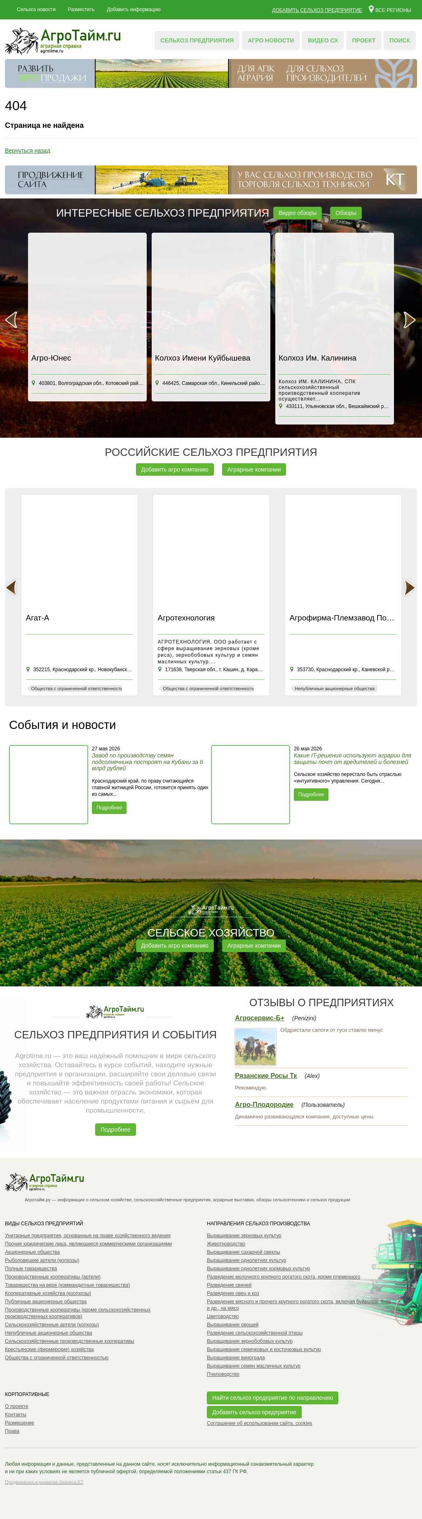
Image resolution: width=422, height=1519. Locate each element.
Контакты (15, 1415)
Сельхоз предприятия (197, 40)
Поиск (399, 40)
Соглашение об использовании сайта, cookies (259, 1423)
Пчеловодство (223, 1374)
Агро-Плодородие (264, 1104)
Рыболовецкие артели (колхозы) (42, 1260)
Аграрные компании (254, 469)
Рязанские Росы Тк (266, 1075)
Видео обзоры (297, 213)
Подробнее (109, 808)
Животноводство (226, 1244)
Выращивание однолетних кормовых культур (258, 1268)
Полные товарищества (31, 1268)
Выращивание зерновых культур (244, 1235)
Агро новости (271, 40)
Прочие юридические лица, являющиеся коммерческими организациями (88, 1244)
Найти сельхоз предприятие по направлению (272, 1397)
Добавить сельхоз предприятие (317, 10)
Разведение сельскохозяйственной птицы (254, 1333)
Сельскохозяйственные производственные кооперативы (69, 1341)
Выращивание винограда (236, 1358)
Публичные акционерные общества (46, 1301)
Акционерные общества (32, 1252)
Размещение (19, 1423)
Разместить (81, 9)
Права (12, 1431)
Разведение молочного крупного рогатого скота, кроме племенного (283, 1277)
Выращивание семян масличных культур (253, 1366)
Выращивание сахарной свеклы (243, 1252)
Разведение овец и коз (233, 1293)
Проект (363, 40)
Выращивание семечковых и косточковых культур (264, 1349)
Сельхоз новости (36, 9)
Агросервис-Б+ (259, 1017)
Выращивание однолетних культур (246, 1260)
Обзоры (345, 213)
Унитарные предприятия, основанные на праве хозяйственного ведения (88, 1235)
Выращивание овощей (233, 1325)
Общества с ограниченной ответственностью (56, 1358)
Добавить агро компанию (175, 469)
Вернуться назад (27, 150)
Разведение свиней (229, 1285)
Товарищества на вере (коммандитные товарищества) (67, 1285)
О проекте (16, 1406)
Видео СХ (323, 40)
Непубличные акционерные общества (48, 1333)
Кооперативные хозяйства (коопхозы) (48, 1293)
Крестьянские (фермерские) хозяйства (49, 1349)
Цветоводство (223, 1316)
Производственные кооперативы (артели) (53, 1277)
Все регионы (390, 8)
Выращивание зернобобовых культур (250, 1341)
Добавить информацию (133, 9)
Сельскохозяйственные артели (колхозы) (52, 1325)
